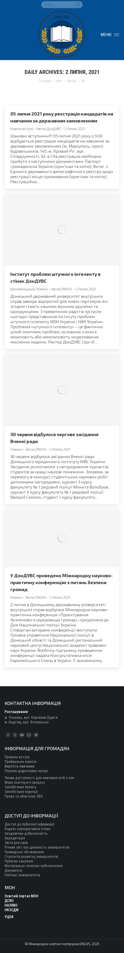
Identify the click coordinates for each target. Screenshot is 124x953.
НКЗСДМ (11, 910)
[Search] (62, 4)
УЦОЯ (9, 917)
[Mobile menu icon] (109, 34)
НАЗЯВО (11, 905)
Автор (49, 129)
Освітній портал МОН (21, 896)
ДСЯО (9, 900)
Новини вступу (21, 129)
